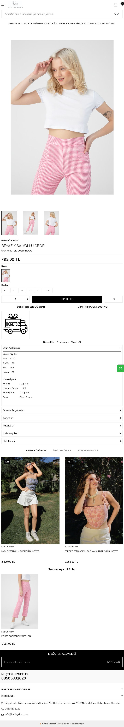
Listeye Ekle (48, 342)
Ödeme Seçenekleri (62, 410)
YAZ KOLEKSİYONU (33, 23)
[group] (62, 117)
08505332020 (13, 678)
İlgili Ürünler (62, 450)
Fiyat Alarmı (63, 342)
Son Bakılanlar (88, 450)
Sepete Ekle (67, 299)
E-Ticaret (51, 723)
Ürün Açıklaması (62, 347)
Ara (116, 13)
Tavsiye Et (76, 342)
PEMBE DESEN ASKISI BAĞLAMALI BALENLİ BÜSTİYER (91, 551)
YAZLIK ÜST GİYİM (55, 23)
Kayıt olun (113, 661)
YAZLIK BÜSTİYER (77, 23)
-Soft (43, 723)
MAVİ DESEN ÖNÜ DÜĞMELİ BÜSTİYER (20, 551)
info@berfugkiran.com (16, 714)
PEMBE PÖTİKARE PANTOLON (16, 636)
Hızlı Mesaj (62, 441)
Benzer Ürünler (36, 450)
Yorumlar (62, 418)
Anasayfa (14, 23)
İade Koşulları (62, 433)
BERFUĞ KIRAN (9, 240)
